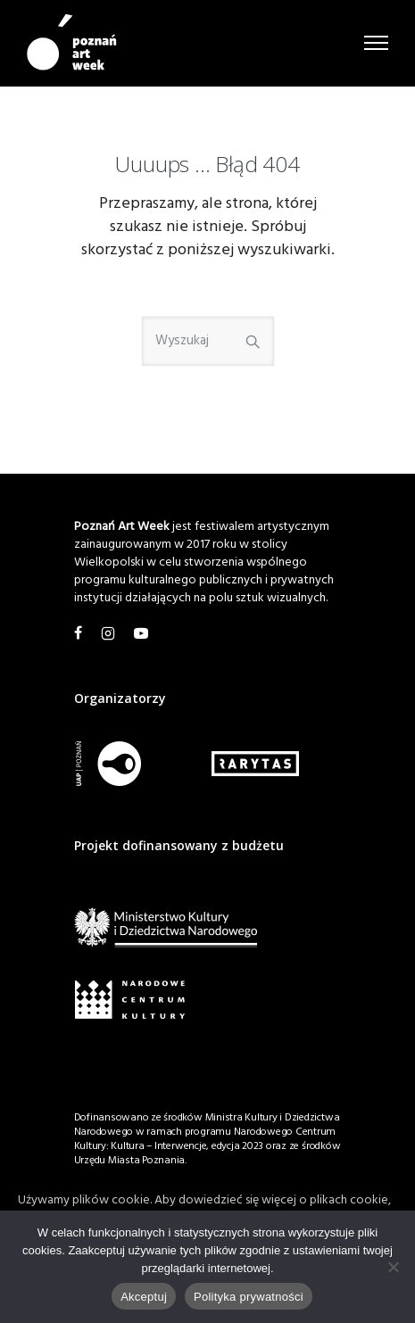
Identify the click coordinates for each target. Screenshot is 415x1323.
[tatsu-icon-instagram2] (110, 633)
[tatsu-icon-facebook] (80, 633)
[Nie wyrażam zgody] (393, 1267)
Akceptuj (143, 1296)
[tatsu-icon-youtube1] (141, 633)
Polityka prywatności (248, 1296)
